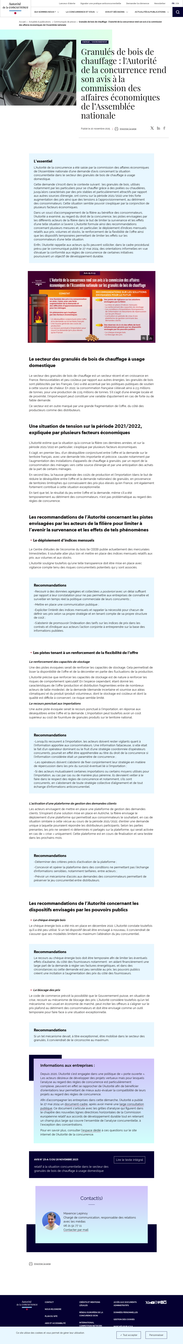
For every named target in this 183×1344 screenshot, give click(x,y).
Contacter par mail (75, 1229)
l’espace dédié (91, 1130)
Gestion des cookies (124, 1319)
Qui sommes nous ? (46, 12)
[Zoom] (144, 338)
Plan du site (51, 1316)
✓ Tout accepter (128, 1335)
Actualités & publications (152, 12)
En (177, 3)
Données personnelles (126, 1312)
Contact (49, 1302)
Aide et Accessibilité (55, 1323)
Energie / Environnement (94, 42)
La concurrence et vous (82, 12)
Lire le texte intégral (129, 1159)
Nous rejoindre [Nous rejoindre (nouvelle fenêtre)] (53, 1309)
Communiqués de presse (65, 22)
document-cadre (76, 1104)
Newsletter (159, 3)
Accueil (22, 22)
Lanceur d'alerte (67, 3)
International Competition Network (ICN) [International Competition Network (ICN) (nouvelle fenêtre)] (90, 1326)
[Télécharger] (151, 338)
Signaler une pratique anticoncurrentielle (100, 3)
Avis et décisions (116, 12)
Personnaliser (156, 1335)
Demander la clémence (137, 3)
